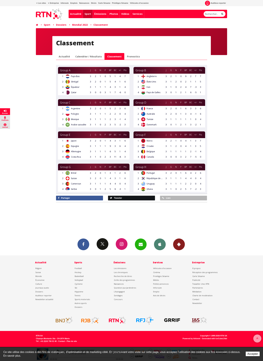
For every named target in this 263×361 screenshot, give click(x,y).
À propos (196, 268)
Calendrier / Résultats (88, 56)
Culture (38, 284)
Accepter (252, 353)
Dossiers (61, 24)
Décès (93, 3)
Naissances (84, 3)
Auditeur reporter (43, 295)
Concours (118, 299)
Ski (76, 288)
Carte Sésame (104, 3)
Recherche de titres (123, 276)
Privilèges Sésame (120, 3)
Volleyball (79, 280)
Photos (114, 13)
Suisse (38, 272)
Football (78, 268)
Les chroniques (121, 272)
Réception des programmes (205, 272)
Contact (195, 299)
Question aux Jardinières (125, 288)
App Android (179, 244)
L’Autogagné (119, 292)
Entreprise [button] (53, 3)
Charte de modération (202, 295)
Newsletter (197, 303)
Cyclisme (79, 284)
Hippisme (79, 292)
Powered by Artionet (191, 339)
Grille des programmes (124, 280)
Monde (38, 276)
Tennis (77, 295)
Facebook (83, 244)
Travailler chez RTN (200, 284)
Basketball (79, 276)
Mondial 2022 (80, 24)
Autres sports (81, 303)
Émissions (100, 13)
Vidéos (125, 13)
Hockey (78, 272)
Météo (156, 280)
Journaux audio (42, 288)
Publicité (196, 280)
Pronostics (133, 56)
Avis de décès (159, 295)
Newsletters (141, 244)
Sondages (118, 295)
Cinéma (156, 272)
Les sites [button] (41, 3)
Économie (39, 280)
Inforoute (65, 3)
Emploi (156, 292)
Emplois (73, 3)
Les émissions (120, 268)
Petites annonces (161, 284)
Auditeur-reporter (215, 3)
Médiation (196, 292)
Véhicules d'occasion (139, 3)
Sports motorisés (82, 299)
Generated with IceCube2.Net (214, 339)
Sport (88, 13)
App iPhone (160, 244)
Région (38, 268)
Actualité (75, 13)
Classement (100, 24)
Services (138, 13)
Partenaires (197, 288)
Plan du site (72, 341)
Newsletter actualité (44, 299)
